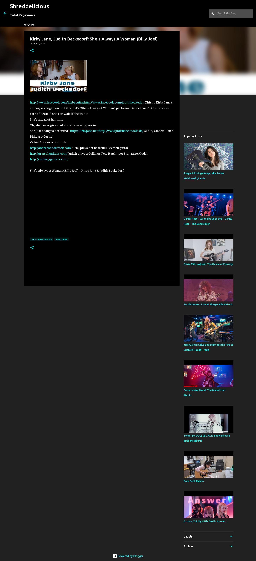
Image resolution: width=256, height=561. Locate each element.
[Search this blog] (234, 13)
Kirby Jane (61, 239)
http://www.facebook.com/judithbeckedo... (114, 102)
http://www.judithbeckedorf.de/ (121, 131)
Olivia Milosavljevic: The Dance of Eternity (208, 264)
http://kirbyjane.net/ (84, 131)
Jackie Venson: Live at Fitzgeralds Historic (208, 304)
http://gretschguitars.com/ (49, 153)
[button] (32, 50)
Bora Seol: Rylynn (194, 481)
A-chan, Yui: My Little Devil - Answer (205, 521)
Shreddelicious (29, 6)
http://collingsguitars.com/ (49, 159)
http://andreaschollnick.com (50, 148)
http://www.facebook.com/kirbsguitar (57, 102)
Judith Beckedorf (41, 239)
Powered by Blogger (128, 556)
